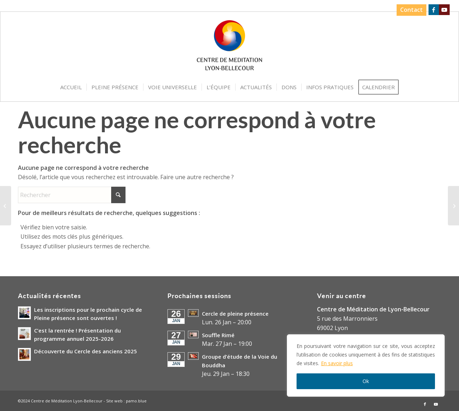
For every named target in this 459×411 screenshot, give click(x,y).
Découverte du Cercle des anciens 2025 (85, 351)
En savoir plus (337, 363)
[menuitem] (409, 10)
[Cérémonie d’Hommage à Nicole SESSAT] (453, 205)
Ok (366, 381)
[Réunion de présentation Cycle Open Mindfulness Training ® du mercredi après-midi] (5, 205)
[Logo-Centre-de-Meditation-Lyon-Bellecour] (229, 47)
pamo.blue (136, 400)
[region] (366, 365)
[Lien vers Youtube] (444, 9)
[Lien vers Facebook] (433, 9)
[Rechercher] (72, 195)
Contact (411, 10)
